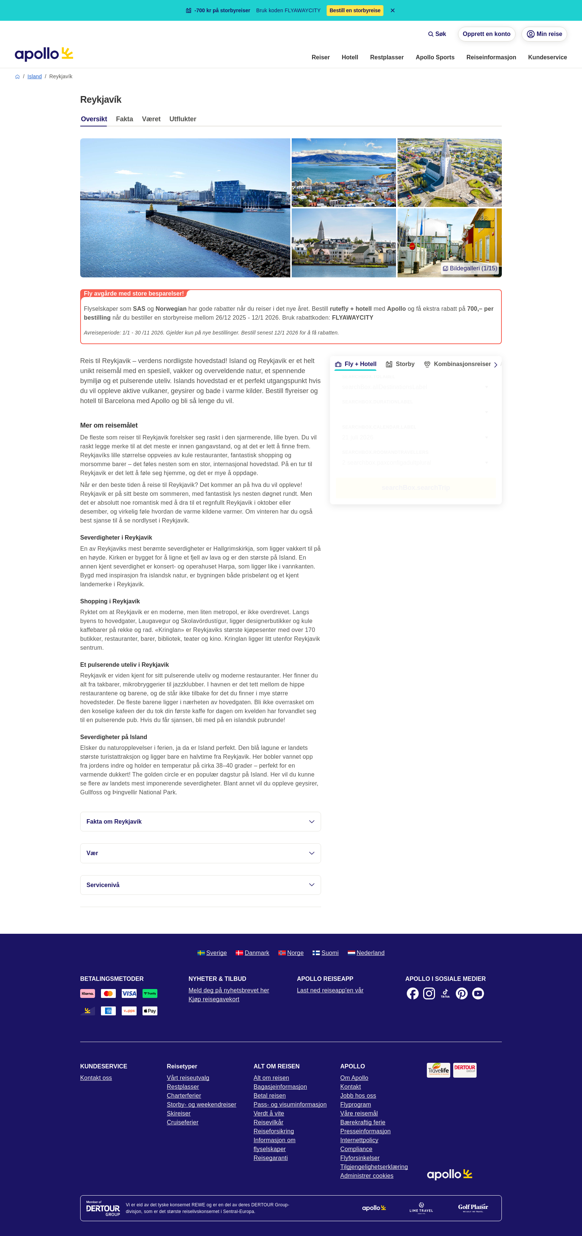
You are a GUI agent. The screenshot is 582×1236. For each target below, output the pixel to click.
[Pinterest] (461, 993)
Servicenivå (200, 885)
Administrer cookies (366, 1176)
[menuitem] (321, 58)
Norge (291, 953)
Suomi (326, 953)
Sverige (212, 953)
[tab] (95, 120)
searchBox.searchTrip (416, 487)
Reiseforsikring (274, 1131)
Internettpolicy (359, 1140)
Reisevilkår (268, 1122)
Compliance (356, 1149)
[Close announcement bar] (392, 10)
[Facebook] (412, 993)
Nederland (366, 953)
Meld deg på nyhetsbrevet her (229, 990)
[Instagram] (429, 993)
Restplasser (183, 1087)
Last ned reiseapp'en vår (330, 990)
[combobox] (416, 412)
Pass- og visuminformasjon (290, 1104)
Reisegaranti (271, 1158)
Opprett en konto (487, 34)
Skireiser (179, 1113)
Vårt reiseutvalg (188, 1078)
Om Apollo (354, 1078)
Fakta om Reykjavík (200, 821)
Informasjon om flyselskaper (274, 1144)
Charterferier (184, 1095)
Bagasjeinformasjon (280, 1087)
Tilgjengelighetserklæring (374, 1167)
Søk (437, 34)
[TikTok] (445, 993)
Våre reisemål (359, 1113)
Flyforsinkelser (360, 1158)
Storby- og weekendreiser (201, 1104)
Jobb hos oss (358, 1095)
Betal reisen (270, 1095)
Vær (200, 853)
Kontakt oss (96, 1078)
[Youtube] (478, 993)
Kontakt (350, 1087)
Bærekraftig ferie (363, 1122)
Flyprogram (355, 1104)
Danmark (252, 953)
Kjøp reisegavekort (214, 999)
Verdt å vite (269, 1113)
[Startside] (44, 54)
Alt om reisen (271, 1078)
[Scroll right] (496, 365)
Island (34, 76)
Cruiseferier (183, 1122)
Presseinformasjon (365, 1131)
